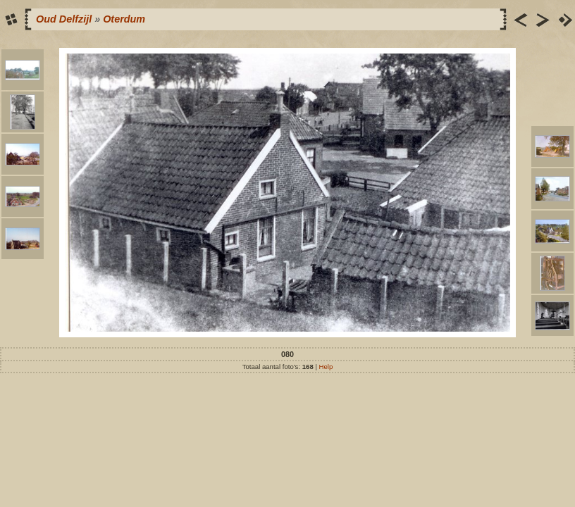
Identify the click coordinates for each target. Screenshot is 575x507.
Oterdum (124, 19)
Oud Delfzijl (64, 19)
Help (326, 366)
